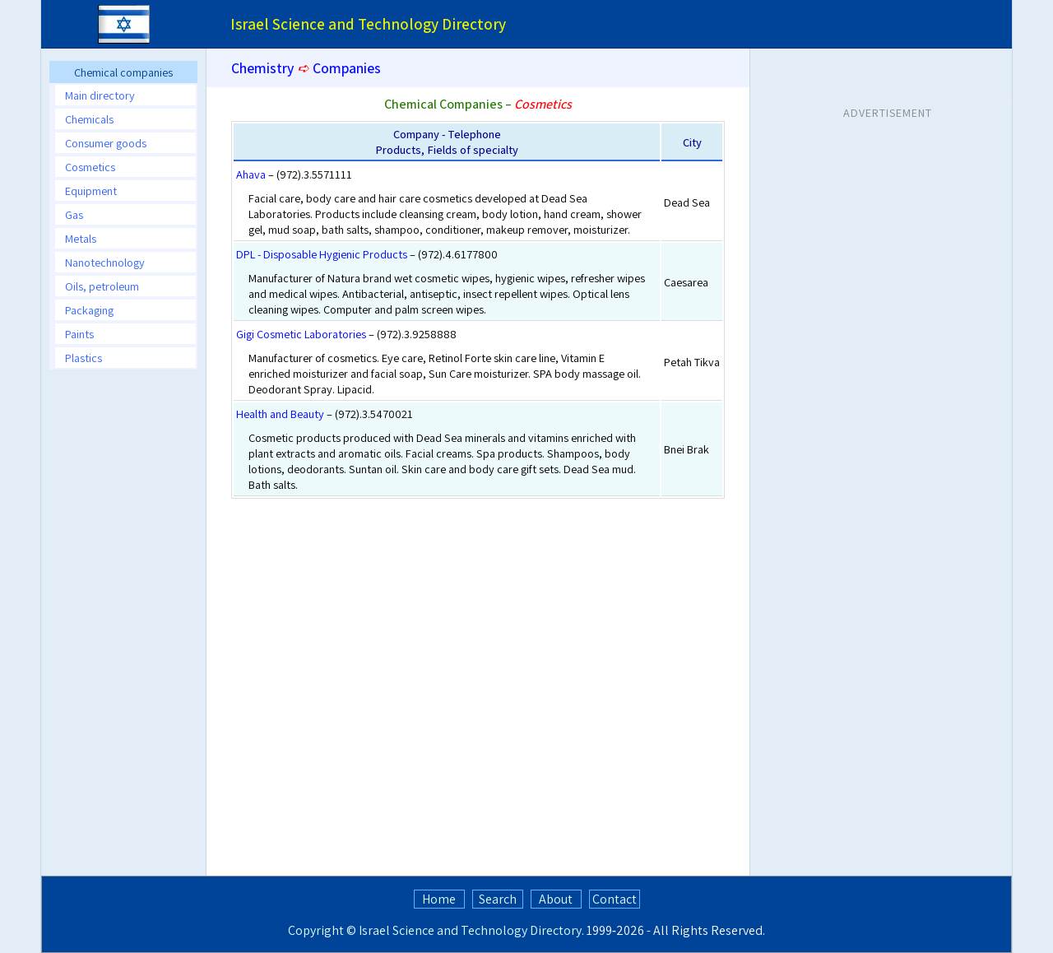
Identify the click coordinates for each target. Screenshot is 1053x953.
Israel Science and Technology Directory (470, 930)
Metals (80, 238)
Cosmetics (90, 166)
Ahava (251, 174)
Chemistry (262, 67)
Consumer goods (105, 143)
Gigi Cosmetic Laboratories (301, 334)
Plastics (83, 357)
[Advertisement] (123, 629)
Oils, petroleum (102, 286)
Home (439, 899)
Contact (614, 899)
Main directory (100, 95)
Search (498, 899)
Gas (74, 214)
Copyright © (322, 930)
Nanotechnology (105, 262)
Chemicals (89, 119)
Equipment (91, 190)
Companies (347, 67)
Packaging (89, 310)
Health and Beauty (280, 413)
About (556, 899)
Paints (79, 334)
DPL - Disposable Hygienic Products (321, 254)
